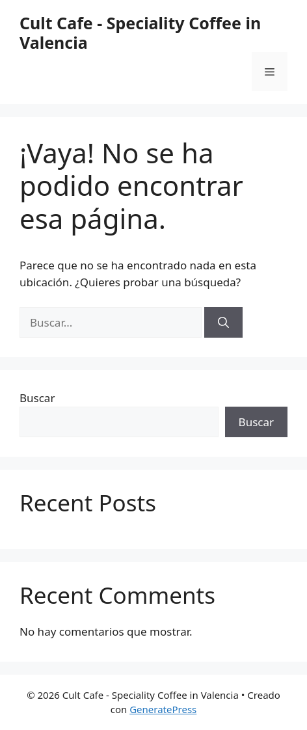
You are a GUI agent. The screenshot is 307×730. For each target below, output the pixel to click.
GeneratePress (162, 709)
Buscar (37, 397)
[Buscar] (223, 322)
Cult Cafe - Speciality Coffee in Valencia (140, 32)
